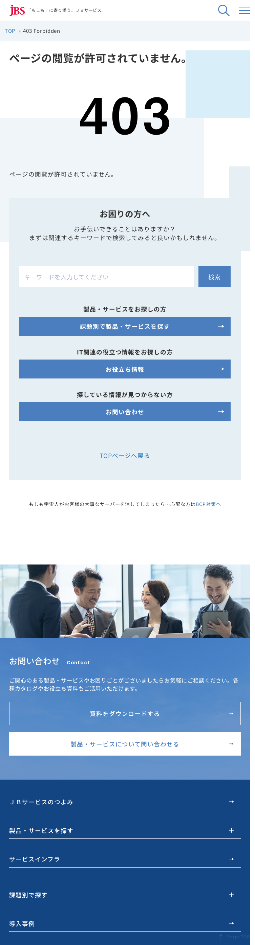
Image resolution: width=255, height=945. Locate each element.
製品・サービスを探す (41, 830)
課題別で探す (28, 894)
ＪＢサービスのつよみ (121, 801)
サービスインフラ (121, 858)
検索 (214, 276)
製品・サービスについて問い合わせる (151, 743)
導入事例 (121, 923)
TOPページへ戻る (125, 455)
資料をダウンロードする (162, 713)
